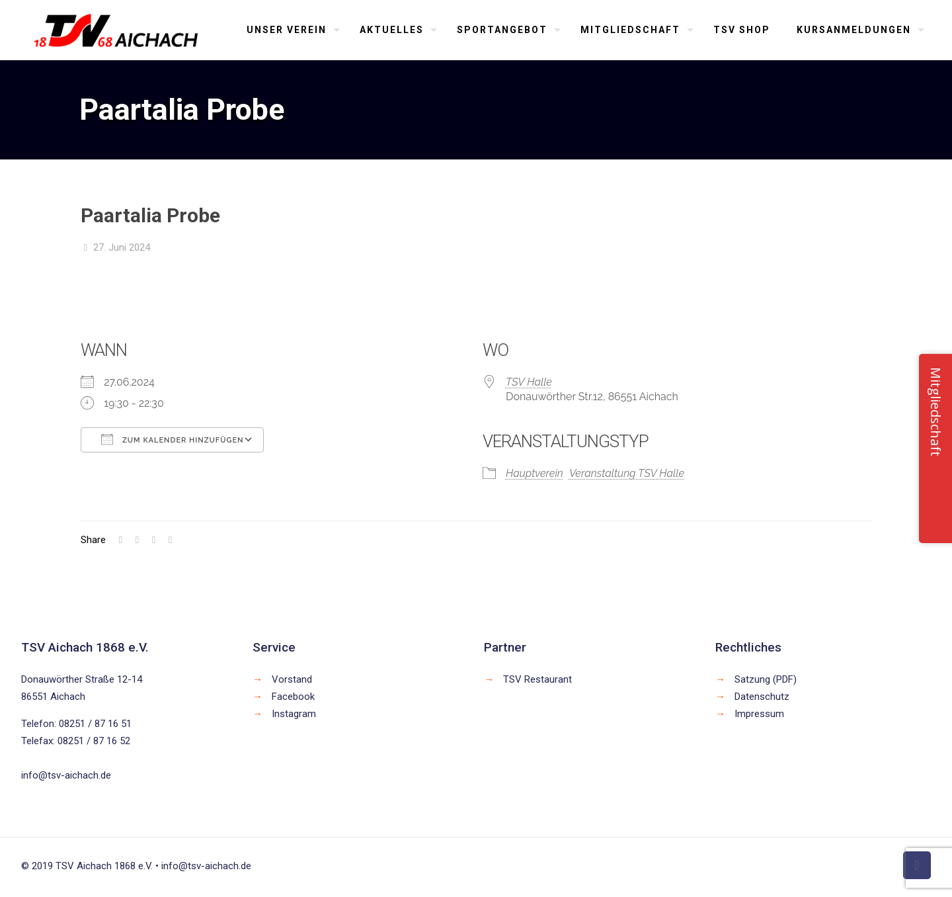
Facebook (293, 697)
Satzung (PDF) (765, 679)
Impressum (759, 714)
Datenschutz (761, 697)
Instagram (294, 714)
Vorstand (292, 679)
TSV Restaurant (537, 679)
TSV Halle (529, 382)
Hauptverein (534, 473)
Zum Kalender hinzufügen (172, 439)
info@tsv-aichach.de (66, 775)
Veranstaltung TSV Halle (626, 473)
